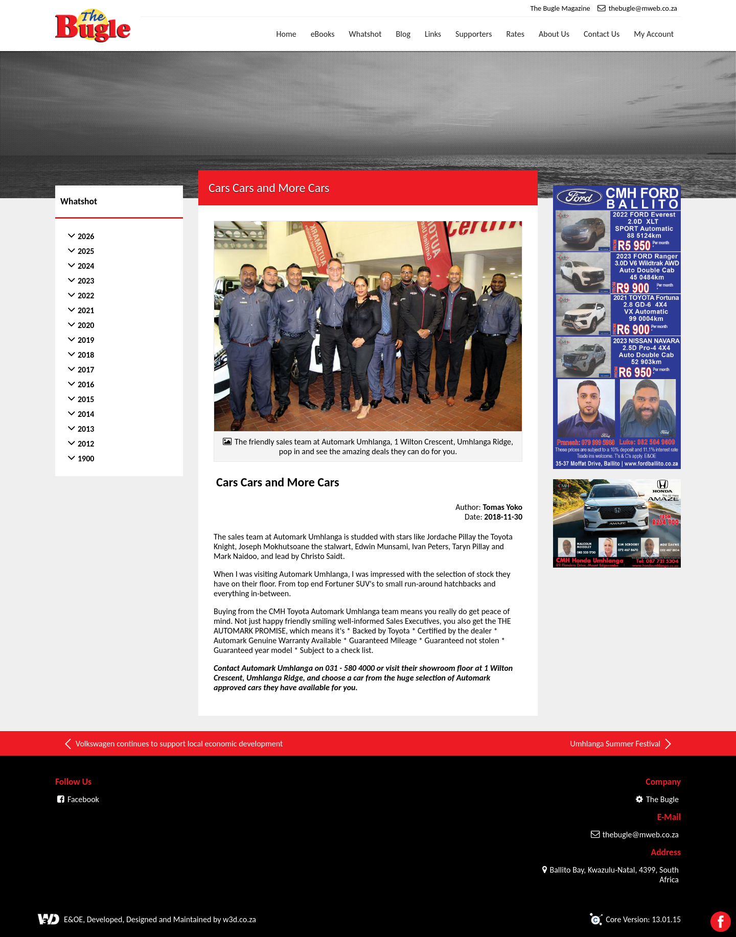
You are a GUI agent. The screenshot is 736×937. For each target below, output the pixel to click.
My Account (654, 34)
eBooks (323, 34)
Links (433, 34)
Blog (403, 34)
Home (286, 34)
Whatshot (365, 34)
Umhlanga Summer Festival (621, 744)
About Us (554, 34)
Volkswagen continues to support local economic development (173, 744)
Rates (515, 34)
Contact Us (601, 34)
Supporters (473, 34)
